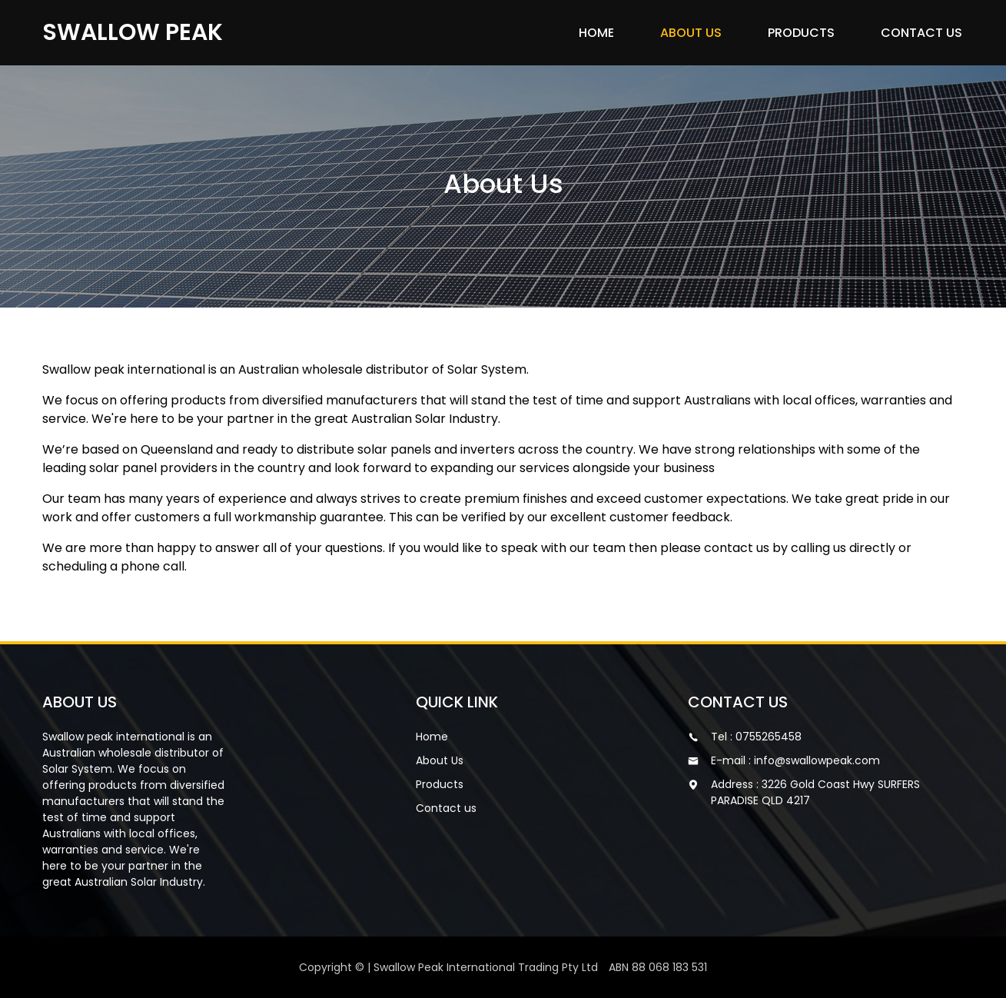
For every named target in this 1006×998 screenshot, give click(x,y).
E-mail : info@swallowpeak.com (795, 760)
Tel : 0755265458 (756, 736)
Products (801, 33)
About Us (691, 33)
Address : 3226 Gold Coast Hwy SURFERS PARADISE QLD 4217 (815, 792)
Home (596, 33)
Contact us (921, 33)
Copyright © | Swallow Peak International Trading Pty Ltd (503, 968)
